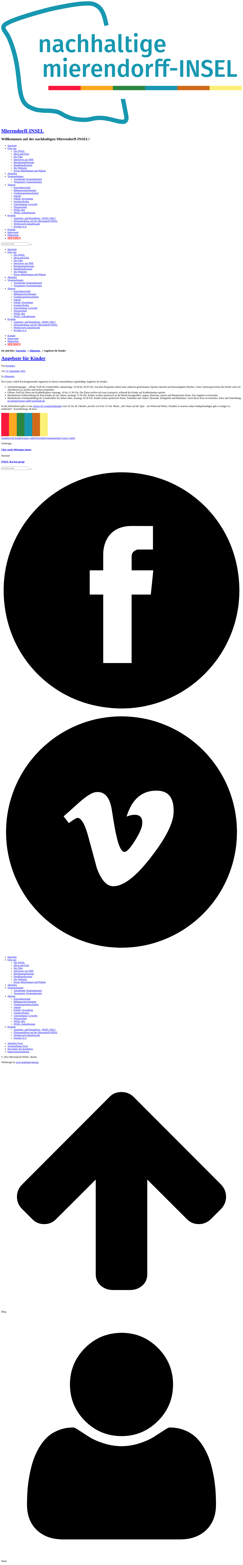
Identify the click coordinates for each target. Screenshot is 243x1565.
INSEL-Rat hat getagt (12, 461)
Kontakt (11, 229)
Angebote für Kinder (23, 358)
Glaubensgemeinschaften (26, 193)
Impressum (12, 232)
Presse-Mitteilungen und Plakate (30, 170)
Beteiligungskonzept (24, 162)
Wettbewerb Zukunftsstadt (27, 224)
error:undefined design (27, 1062)
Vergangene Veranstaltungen (28, 182)
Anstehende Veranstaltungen (28, 179)
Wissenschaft (20, 207)
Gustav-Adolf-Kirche (32, 438)
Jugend (17, 196)
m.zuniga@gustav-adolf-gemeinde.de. (26, 401)
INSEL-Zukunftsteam (24, 212)
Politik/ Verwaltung (23, 198)
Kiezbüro (10, 365)
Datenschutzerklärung (18, 1051)
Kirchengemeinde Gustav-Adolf (59, 438)
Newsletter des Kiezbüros (20, 1049)
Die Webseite (20, 168)
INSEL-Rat (19, 210)
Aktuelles (12, 173)
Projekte (11, 215)
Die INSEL (19, 151)
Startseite (12, 145)
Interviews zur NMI (23, 159)
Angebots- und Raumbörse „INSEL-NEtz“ (35, 218)
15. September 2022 (15, 371)
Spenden (14, 238)
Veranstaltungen (15, 176)
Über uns (11, 148)
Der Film (18, 156)
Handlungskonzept (23, 165)
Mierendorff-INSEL (22, 131)
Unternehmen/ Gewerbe (25, 204)
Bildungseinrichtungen (25, 190)
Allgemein (34, 350)
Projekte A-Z (20, 226)
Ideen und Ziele (21, 154)
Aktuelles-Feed (15, 1043)
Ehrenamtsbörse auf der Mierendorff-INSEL (36, 221)
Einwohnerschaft (22, 187)
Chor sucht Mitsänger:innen (16, 449)
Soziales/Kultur (21, 201)
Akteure (11, 184)
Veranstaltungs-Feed (17, 1046)
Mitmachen (13, 235)
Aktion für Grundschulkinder (47, 406)
